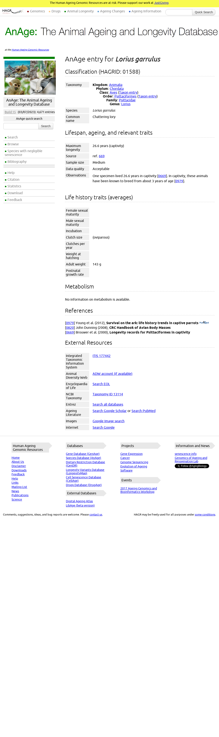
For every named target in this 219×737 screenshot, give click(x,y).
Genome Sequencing (134, 462)
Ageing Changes (112, 11)
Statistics (14, 186)
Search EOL (101, 384)
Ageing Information (146, 11)
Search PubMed (143, 411)
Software (126, 470)
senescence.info (186, 454)
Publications (20, 495)
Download (15, 193)
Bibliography (17, 161)
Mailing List (19, 487)
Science (17, 499)
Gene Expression (131, 454)
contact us (95, 514)
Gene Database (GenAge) (83, 454)
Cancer (125, 458)
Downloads (19, 470)
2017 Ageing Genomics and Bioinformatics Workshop (138, 490)
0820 (70, 327)
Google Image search (108, 421)
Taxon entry (128, 92)
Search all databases (108, 404)
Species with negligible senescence (23, 153)
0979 (179, 181)
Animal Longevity (80, 11)
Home (16, 457)
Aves (113, 92)
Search (12, 137)
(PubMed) (204, 323)
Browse (13, 144)
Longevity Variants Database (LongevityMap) (85, 471)
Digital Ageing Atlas (79, 501)
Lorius (125, 104)
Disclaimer (19, 466)
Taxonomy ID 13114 (108, 394)
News (15, 491)
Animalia (115, 85)
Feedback (14, 200)
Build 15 (10, 112)
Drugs (56, 11)
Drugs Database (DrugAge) (84, 485)
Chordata (117, 88)
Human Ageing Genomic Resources (30, 49)
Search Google (104, 427)
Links (15, 482)
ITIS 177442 (102, 356)
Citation (13, 179)
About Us (18, 461)
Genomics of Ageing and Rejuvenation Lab (191, 459)
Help (11, 173)
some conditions (205, 514)
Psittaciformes (125, 96)
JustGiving (161, 2)
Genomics (37, 11)
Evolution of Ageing (133, 466)
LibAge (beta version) (80, 505)
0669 (162, 176)
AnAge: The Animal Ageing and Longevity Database (29, 102)
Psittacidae (127, 100)
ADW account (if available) (112, 374)
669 (102, 156)
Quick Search (204, 12)
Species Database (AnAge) (83, 458)
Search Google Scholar (110, 411)
